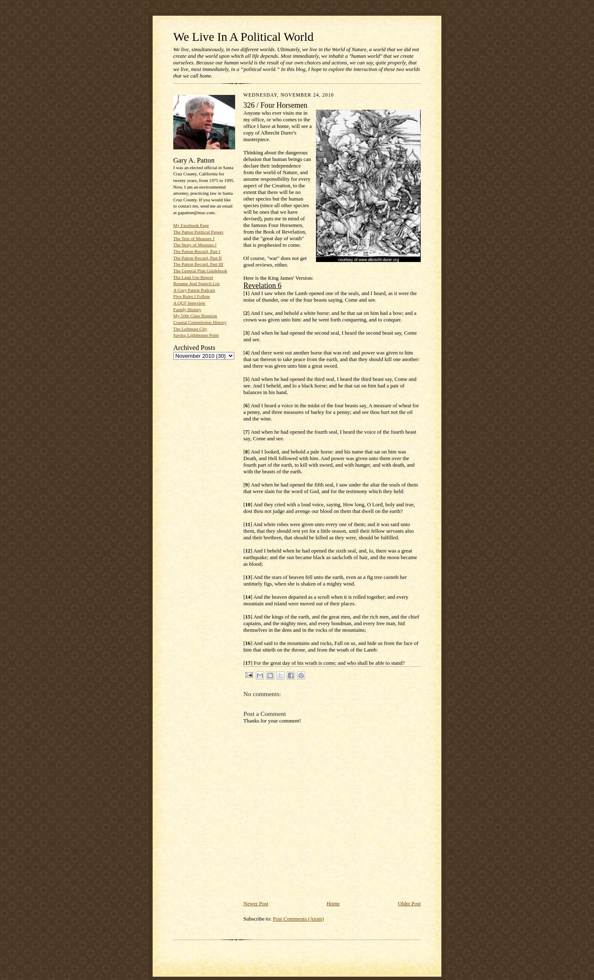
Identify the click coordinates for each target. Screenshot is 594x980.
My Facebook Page (191, 225)
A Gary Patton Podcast (194, 290)
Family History (187, 309)
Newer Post (255, 903)
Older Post (409, 903)
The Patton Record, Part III (198, 264)
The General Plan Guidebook (200, 270)
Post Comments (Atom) (298, 919)
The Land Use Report (193, 277)
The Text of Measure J (193, 238)
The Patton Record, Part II (197, 257)
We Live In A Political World (243, 36)
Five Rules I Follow (191, 296)
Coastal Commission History (199, 322)
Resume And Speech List (196, 283)
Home (333, 903)
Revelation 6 (262, 285)
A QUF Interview (189, 302)
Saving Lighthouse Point (196, 335)
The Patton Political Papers (198, 231)
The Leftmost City (190, 328)
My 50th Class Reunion (195, 315)
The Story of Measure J (195, 244)
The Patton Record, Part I (196, 251)
